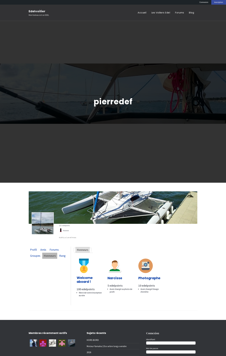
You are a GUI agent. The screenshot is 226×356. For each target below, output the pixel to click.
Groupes (35, 255)
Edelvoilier (37, 11)
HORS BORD (93, 340)
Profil (33, 249)
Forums (179, 12)
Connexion (203, 2)
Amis (43, 249)
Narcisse (115, 278)
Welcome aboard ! (85, 279)
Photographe (149, 278)
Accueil (142, 12)
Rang (62, 255)
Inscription (218, 2)
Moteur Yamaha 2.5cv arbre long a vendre (107, 346)
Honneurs (50, 255)
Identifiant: (150, 339)
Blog (191, 12)
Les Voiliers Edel (160, 12)
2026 (89, 352)
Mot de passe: (152, 348)
